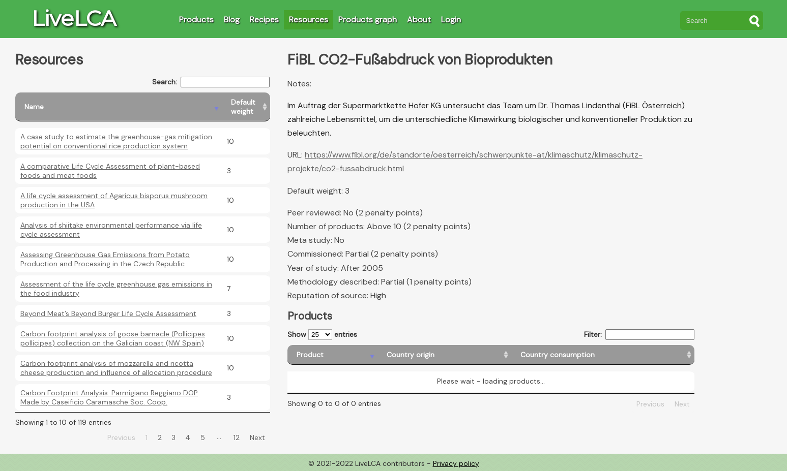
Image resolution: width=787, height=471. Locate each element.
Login (451, 19)
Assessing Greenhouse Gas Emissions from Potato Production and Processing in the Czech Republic (105, 259)
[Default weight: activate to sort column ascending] (246, 106)
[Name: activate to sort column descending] (118, 106)
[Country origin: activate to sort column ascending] (444, 355)
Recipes (264, 19)
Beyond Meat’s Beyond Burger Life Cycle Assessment (108, 313)
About (419, 19)
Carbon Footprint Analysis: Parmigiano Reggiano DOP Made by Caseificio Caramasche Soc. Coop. (109, 397)
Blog (232, 19)
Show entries (322, 334)
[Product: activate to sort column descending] (332, 355)
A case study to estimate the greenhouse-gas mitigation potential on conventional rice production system (116, 141)
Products (196, 19)
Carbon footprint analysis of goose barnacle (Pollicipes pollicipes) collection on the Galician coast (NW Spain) (112, 338)
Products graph (367, 19)
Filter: (639, 334)
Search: (211, 82)
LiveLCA (74, 18)
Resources (308, 19)
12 (237, 437)
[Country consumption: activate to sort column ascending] (602, 355)
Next (257, 437)
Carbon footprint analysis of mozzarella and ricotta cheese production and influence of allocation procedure (116, 368)
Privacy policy (456, 463)
